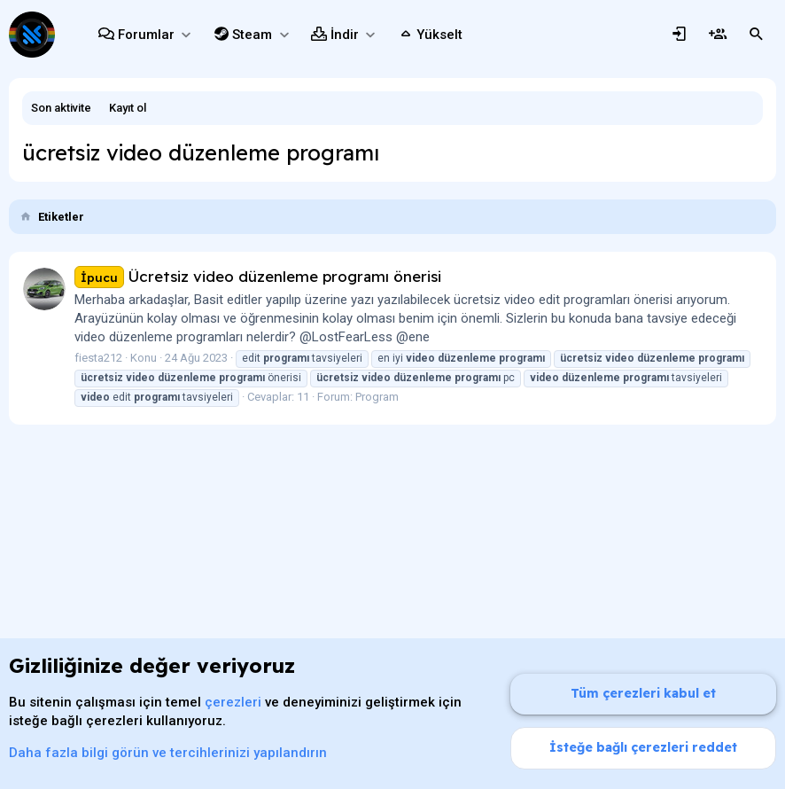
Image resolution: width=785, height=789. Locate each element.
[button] (185, 35)
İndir (344, 35)
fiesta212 (98, 357)
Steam (252, 35)
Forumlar (146, 35)
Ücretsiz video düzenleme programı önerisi (257, 276)
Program (377, 396)
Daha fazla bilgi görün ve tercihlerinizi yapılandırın (168, 753)
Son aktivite (61, 107)
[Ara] (756, 34)
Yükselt (439, 35)
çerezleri (233, 702)
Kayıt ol (127, 107)
